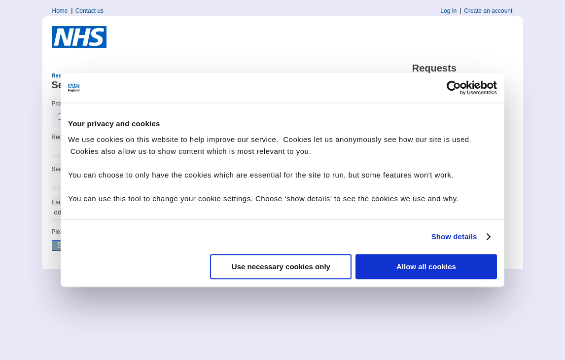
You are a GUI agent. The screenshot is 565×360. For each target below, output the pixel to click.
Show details (454, 236)
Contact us (89, 10)
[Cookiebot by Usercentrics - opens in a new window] (454, 87)
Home (60, 10)
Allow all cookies (426, 266)
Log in (448, 10)
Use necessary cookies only (281, 266)
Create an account (488, 10)
